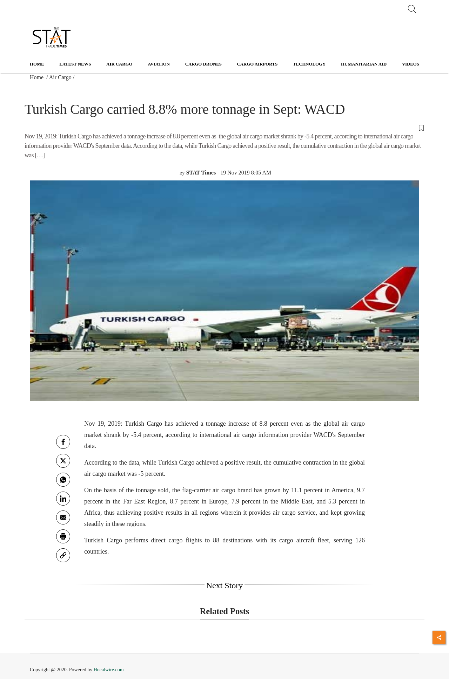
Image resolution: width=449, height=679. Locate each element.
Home (37, 64)
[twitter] (63, 461)
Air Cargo (60, 77)
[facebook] (63, 442)
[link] (63, 555)
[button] (224, 127)
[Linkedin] (63, 499)
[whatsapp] (63, 480)
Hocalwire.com (109, 669)
